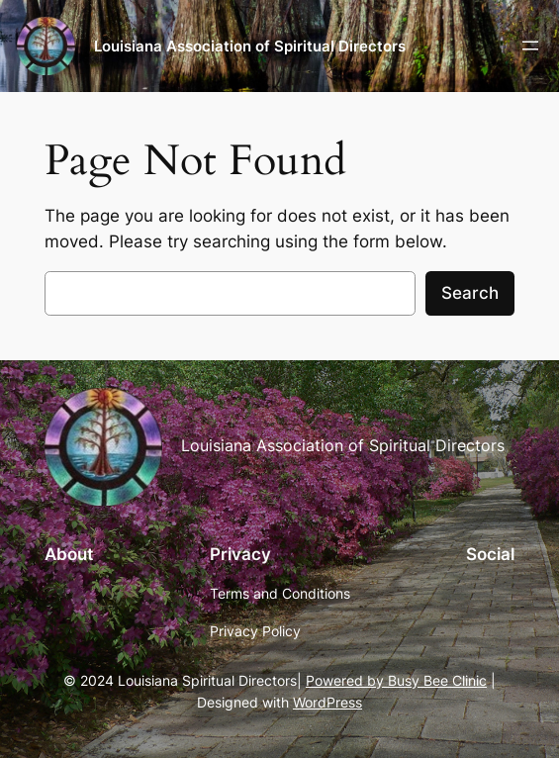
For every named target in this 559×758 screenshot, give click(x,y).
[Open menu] (530, 45)
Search (470, 293)
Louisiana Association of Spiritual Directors (250, 46)
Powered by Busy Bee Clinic (396, 680)
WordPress (327, 702)
